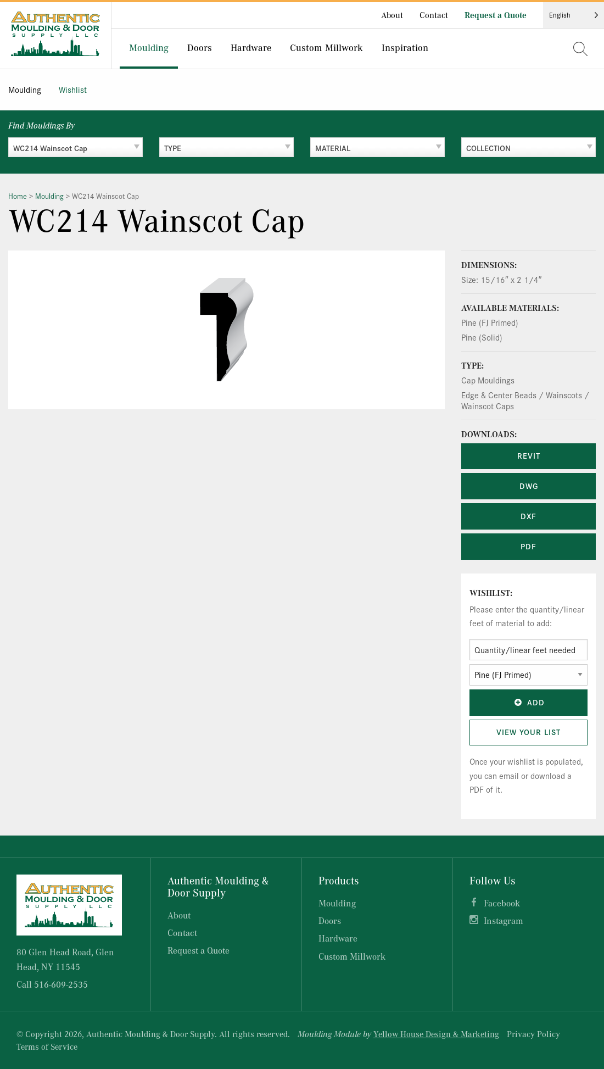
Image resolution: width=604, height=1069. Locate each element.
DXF (528, 516)
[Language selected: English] (573, 15)
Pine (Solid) (481, 337)
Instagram (503, 920)
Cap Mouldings (487, 380)
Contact (434, 15)
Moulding (24, 89)
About (392, 15)
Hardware (337, 938)
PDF (528, 546)
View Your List (528, 732)
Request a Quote (496, 15)
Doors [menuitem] (199, 47)
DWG (528, 486)
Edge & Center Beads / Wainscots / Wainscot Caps (525, 400)
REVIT (528, 455)
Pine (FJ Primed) (489, 322)
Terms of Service (46, 1046)
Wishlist (73, 89)
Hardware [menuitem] (251, 47)
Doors (329, 920)
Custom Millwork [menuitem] (326, 47)
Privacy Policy (533, 1034)
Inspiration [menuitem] (405, 47)
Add (529, 702)
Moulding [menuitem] (149, 47)
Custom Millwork (351, 956)
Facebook (502, 903)
